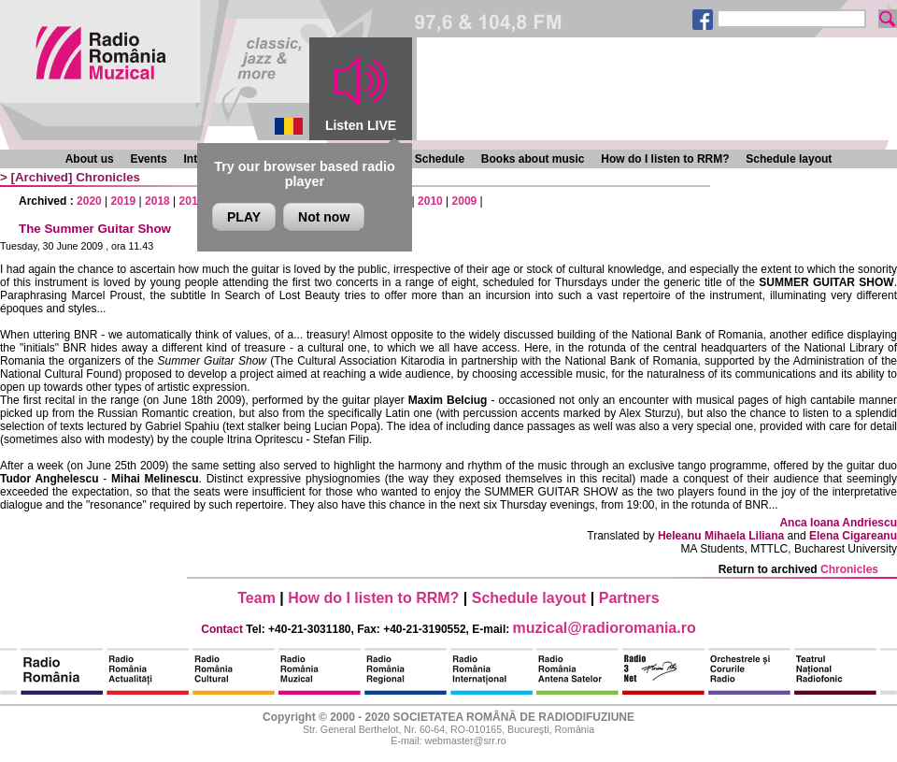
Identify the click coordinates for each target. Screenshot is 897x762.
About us (89, 158)
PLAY (244, 216)
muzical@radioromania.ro (604, 628)
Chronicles (108, 177)
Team (256, 598)
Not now (323, 216)
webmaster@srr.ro (464, 740)
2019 (123, 201)
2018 (157, 201)
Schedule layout (789, 158)
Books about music (533, 158)
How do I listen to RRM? (665, 158)
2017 (192, 201)
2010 (430, 201)
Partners (629, 598)
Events (148, 158)
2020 (89, 201)
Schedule (439, 158)
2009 (464, 201)
